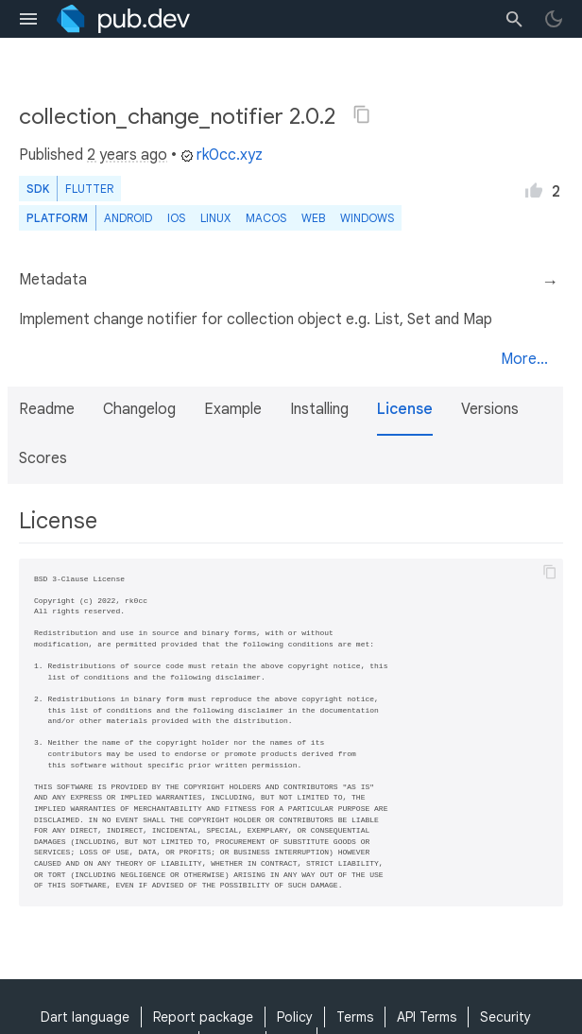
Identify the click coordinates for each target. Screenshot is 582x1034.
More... (524, 359)
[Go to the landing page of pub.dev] (123, 19)
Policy (295, 1016)
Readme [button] (47, 409)
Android (128, 218)
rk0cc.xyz (221, 155)
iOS (176, 218)
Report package (203, 1016)
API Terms (426, 1016)
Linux (215, 218)
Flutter (89, 188)
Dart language (85, 1016)
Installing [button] (319, 409)
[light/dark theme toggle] (553, 19)
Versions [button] (490, 409)
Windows (367, 218)
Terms (354, 1016)
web (313, 218)
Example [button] (233, 409)
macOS (266, 218)
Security (505, 1016)
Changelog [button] (139, 409)
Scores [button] (43, 458)
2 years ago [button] (127, 155)
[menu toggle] (28, 19)
